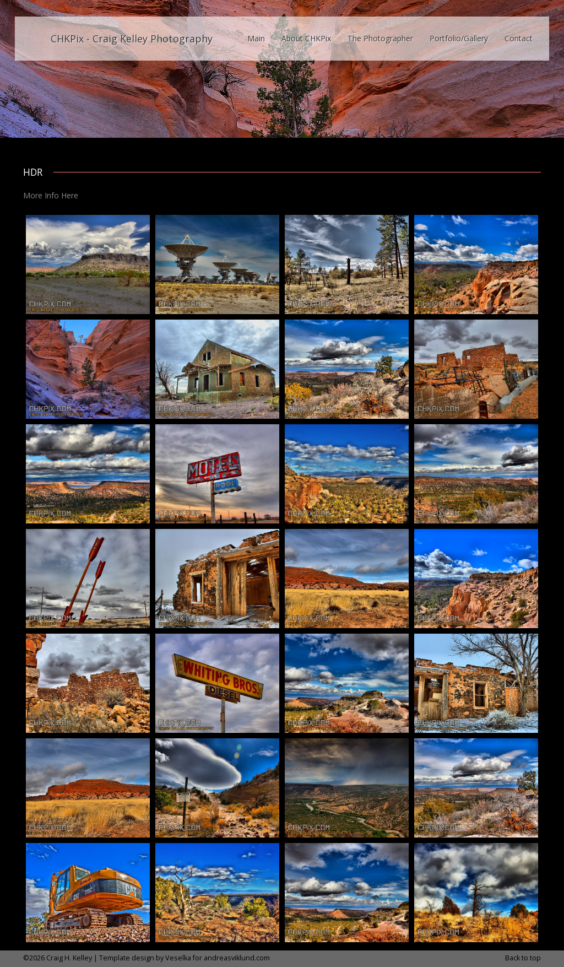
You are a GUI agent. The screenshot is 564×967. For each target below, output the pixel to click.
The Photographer (380, 38)
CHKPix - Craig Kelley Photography (132, 38)
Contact (519, 38)
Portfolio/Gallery (459, 38)
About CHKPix (306, 38)
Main (256, 38)
